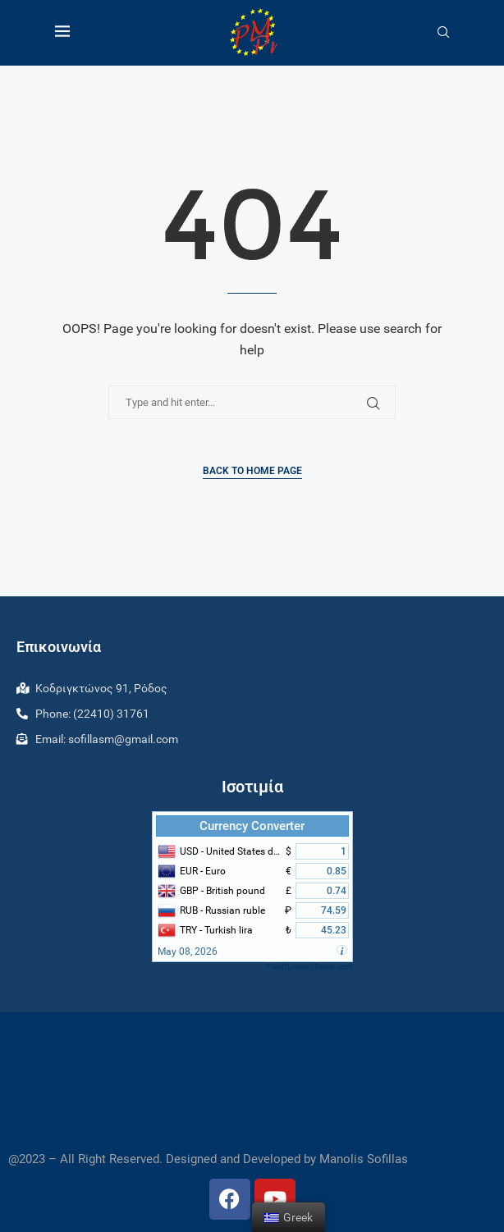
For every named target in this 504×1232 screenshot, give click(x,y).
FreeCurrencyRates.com (309, 966)
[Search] (443, 32)
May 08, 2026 (188, 951)
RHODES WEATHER (252, 1081)
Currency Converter (252, 826)
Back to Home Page (252, 471)
